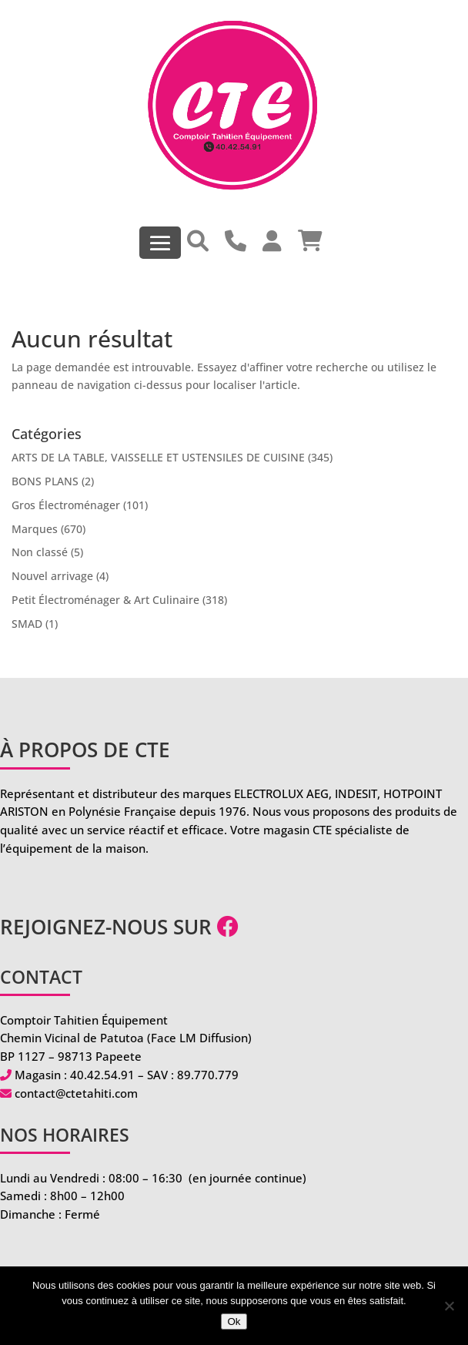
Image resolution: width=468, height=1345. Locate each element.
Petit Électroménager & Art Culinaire (105, 599)
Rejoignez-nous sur (119, 927)
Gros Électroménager (66, 505)
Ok (233, 1321)
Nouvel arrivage (52, 576)
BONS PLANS (45, 481)
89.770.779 (208, 1074)
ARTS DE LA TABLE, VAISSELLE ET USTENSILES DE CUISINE (158, 457)
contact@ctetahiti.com (76, 1093)
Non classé (40, 552)
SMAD (27, 623)
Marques (35, 529)
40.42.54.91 (102, 1074)
